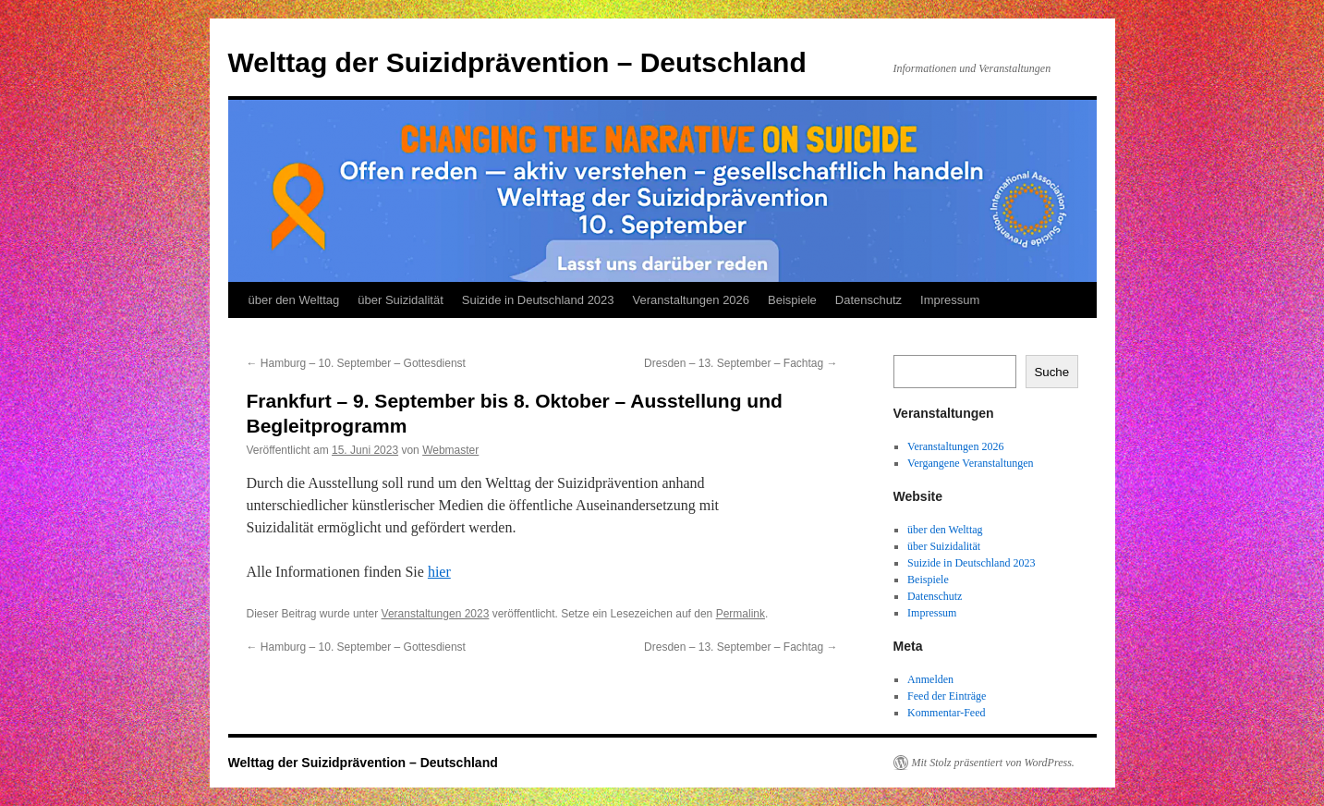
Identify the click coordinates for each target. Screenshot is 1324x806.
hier (439, 572)
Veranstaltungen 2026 (691, 300)
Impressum (949, 300)
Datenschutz (868, 300)
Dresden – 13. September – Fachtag (740, 363)
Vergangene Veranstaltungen (970, 463)
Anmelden (930, 679)
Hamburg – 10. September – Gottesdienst (356, 363)
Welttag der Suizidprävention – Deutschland (517, 62)
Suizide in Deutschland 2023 (538, 300)
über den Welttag (294, 300)
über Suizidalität (400, 300)
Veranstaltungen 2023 (436, 613)
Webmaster (450, 450)
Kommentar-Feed (946, 712)
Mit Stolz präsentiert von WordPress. (993, 762)
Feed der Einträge (946, 696)
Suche (1051, 372)
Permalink (740, 613)
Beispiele (792, 300)
